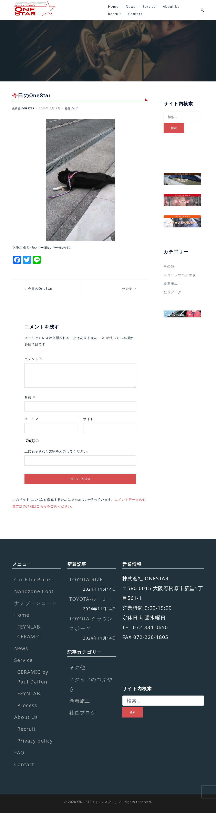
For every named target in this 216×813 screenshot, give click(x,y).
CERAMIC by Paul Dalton (33, 676)
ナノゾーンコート (35, 602)
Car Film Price (32, 579)
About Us (171, 6)
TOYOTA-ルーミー (91, 599)
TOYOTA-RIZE (86, 579)
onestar (28, 108)
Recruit (114, 14)
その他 (169, 266)
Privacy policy (35, 740)
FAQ (19, 752)
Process (27, 705)
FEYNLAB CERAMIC (29, 631)
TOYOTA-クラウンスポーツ (91, 623)
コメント (33, 359)
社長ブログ (71, 108)
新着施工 (171, 283)
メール (31, 419)
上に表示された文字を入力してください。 (57, 451)
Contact (135, 14)
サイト (88, 419)
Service (149, 6)
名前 (29, 397)
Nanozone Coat (34, 591)
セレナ (127, 288)
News (130, 6)
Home (113, 6)
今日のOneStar (40, 288)
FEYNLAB (28, 693)
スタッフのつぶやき (180, 275)
